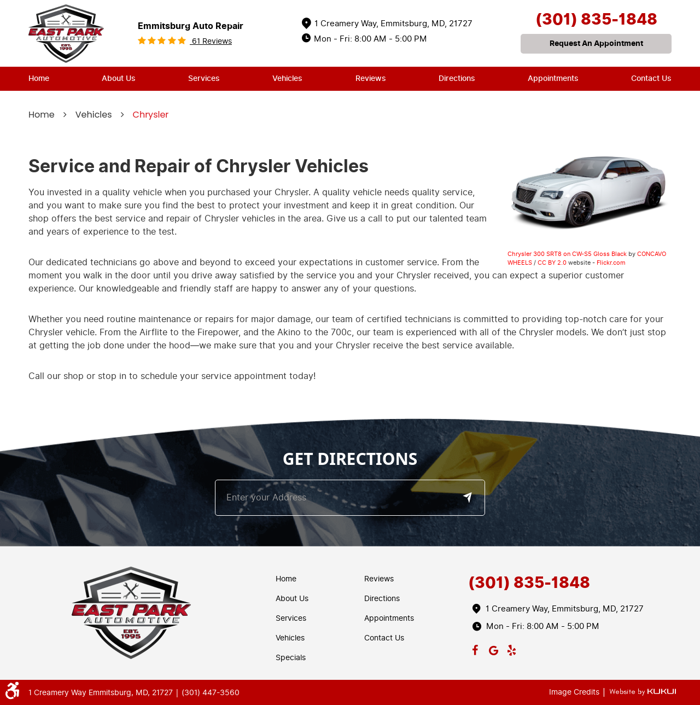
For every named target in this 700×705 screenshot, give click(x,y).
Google (493, 648)
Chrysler (151, 114)
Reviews (370, 78)
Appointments (553, 78)
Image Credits (575, 692)
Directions (457, 78)
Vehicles (287, 78)
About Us (119, 78)
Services (204, 78)
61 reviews (211, 41)
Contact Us (651, 78)
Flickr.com (611, 262)
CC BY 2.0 (552, 262)
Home (38, 78)
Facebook (475, 648)
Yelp (511, 648)
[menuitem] (38, 79)
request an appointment (596, 43)
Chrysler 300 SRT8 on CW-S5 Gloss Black (567, 253)
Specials (291, 657)
